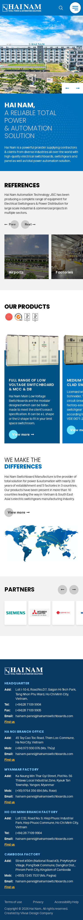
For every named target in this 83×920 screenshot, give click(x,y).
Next (77, 88)
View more (21, 434)
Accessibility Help (66, 902)
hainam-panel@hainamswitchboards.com (44, 716)
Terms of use (13, 902)
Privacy (38, 902)
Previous (67, 88)
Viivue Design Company (36, 913)
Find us (9, 722)
